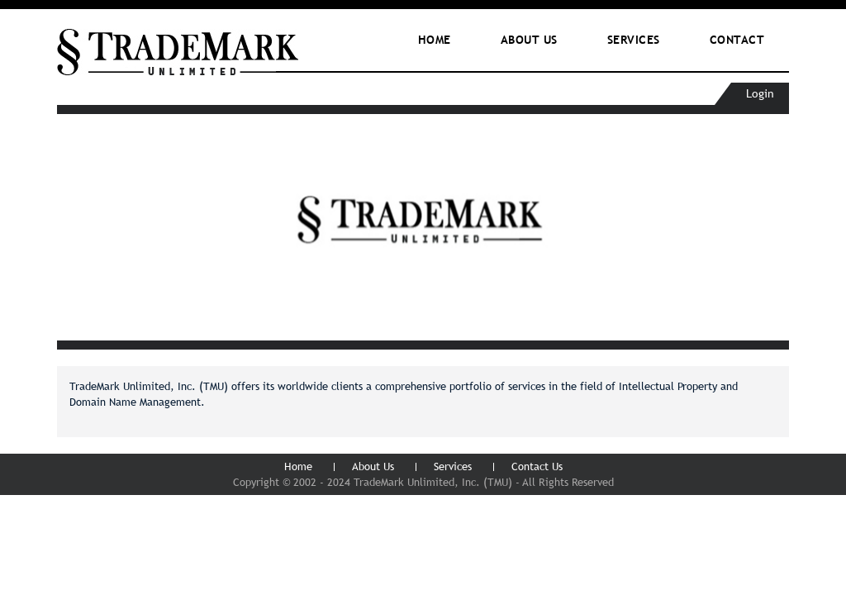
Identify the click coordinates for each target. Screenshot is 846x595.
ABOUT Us (529, 39)
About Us (373, 466)
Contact (737, 39)
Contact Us (537, 466)
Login (760, 93)
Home (434, 39)
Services (633, 39)
